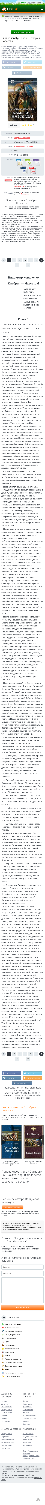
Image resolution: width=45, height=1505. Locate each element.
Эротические (6, 1470)
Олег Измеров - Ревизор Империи (33, 1184)
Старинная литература (13, 1388)
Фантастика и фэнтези (13, 1346)
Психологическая (29, 1437)
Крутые (4, 1437)
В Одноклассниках (23, 79)
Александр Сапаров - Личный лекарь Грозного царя (11, 1185)
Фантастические (7, 1461)
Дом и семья (9, 1374)
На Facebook (21, 62)
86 (28, 276)
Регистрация (36, 2)
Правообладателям (30, 1473)
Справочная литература (13, 1384)
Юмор (7, 1391)
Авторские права (22, 32)
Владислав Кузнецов (22, 149)
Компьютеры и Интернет (14, 1395)
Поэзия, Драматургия (12, 1398)
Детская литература (12, 1370)
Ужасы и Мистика (29, 1440)
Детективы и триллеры (13, 1353)
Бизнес (7, 1377)
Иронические (6, 1429)
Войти (23, 2)
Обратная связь (29, 1480)
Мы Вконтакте (22, 84)
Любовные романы (12, 1350)
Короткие (5, 1458)
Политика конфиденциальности (31, 1477)
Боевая (25, 1423)
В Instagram (21, 73)
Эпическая (27, 1446)
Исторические (6, 1432)
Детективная (27, 1429)
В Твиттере (21, 68)
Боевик (4, 1423)
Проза (7, 1363)
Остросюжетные (7, 1464)
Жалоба (8, 191)
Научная (26, 1434)
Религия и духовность (13, 1381)
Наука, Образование (12, 1357)
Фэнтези (26, 1443)
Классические (6, 1434)
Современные (6, 1467)
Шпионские (5, 1443)
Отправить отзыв (22, 1329)
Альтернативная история (23, 158)
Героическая (27, 1426)
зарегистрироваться (28, 1249)
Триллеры (5, 1440)
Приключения (10, 1367)
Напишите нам (19, 198)
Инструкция (25, 205)
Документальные (11, 1360)
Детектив (5, 1426)
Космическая (28, 1432)
